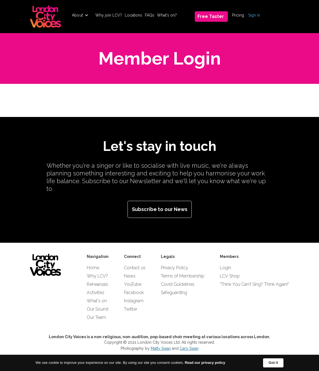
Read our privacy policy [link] (205, 363)
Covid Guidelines (177, 284)
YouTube (132, 284)
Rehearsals (97, 284)
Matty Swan (161, 348)
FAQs (149, 15)
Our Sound (97, 309)
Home (93, 267)
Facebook (134, 292)
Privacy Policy (174, 267)
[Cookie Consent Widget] (159, 363)
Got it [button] (273, 363)
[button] (80, 15)
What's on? (167, 15)
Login (225, 267)
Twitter (130, 309)
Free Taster (211, 16)
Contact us (134, 267)
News (130, 276)
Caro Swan (189, 348)
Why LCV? (97, 276)
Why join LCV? (108, 15)
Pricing (238, 15)
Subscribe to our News (159, 209)
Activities (95, 292)
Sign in (254, 15)
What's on (97, 300)
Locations (133, 15)
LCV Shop (230, 276)
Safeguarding (174, 292)
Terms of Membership (182, 276)
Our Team (96, 317)
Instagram (134, 300)
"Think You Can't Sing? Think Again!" (254, 284)
